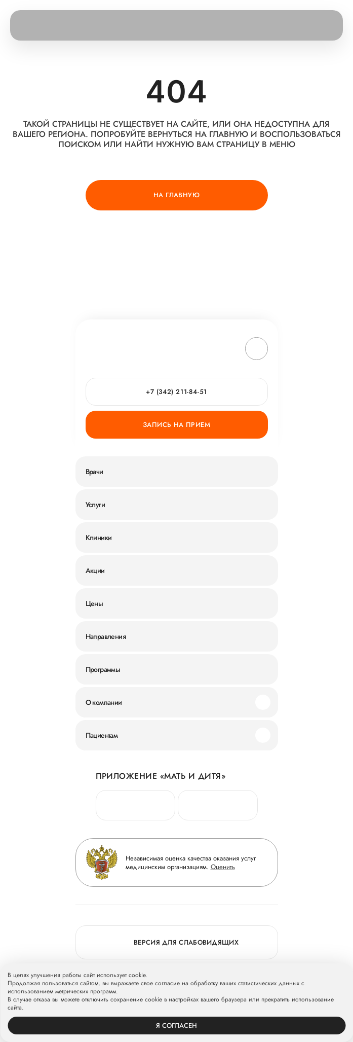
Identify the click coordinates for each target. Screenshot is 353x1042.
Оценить (223, 867)
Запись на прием (176, 424)
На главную (176, 195)
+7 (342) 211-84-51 (176, 392)
